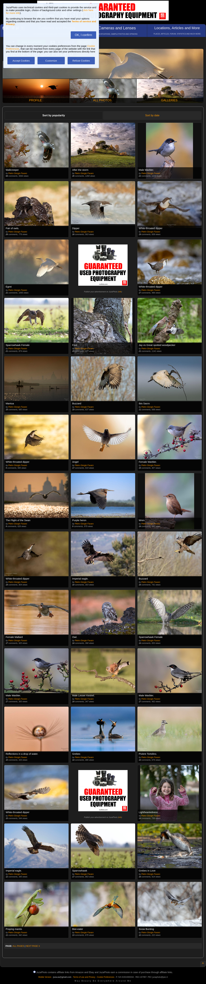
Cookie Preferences (105, 977)
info (120, 292)
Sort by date (152, 115)
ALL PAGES (18, 946)
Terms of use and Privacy (84, 977)
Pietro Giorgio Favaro (17, 173)
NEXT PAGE (33, 946)
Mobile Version (44, 977)
